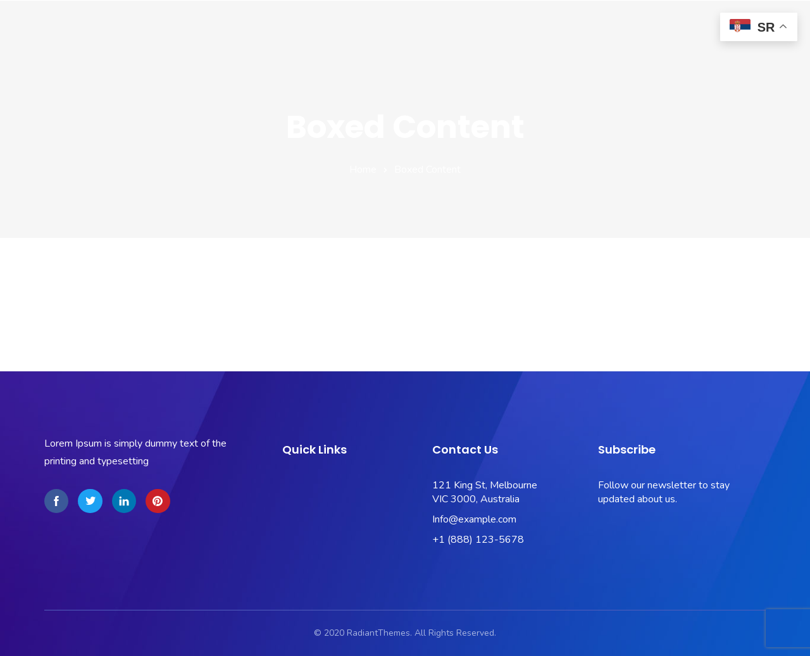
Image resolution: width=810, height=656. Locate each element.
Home (363, 169)
